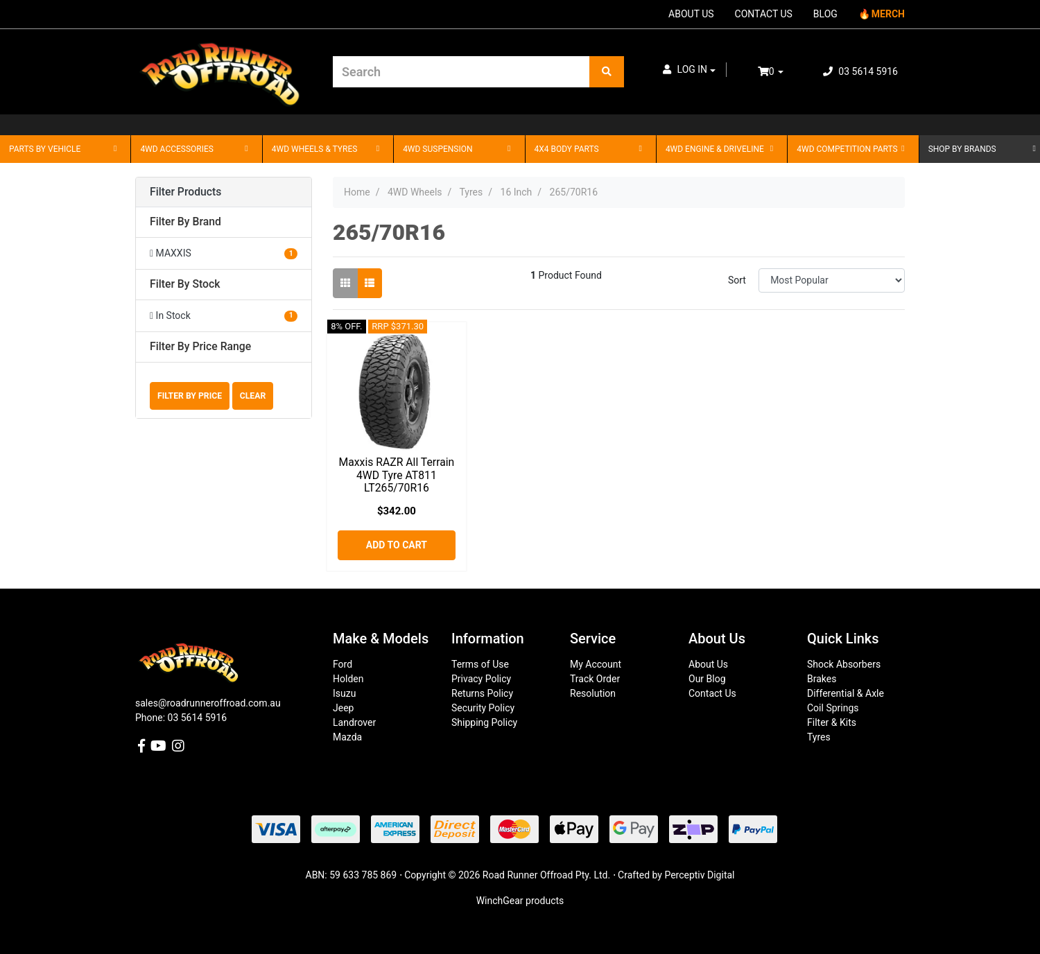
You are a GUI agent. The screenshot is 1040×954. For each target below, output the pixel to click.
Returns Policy (482, 693)
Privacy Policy (481, 678)
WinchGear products (520, 900)
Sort (737, 280)
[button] (689, 69)
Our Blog (707, 678)
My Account (595, 664)
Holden (348, 678)
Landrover (354, 722)
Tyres (819, 737)
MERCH (888, 13)
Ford (342, 664)
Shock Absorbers (844, 664)
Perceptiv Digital (699, 875)
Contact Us (712, 693)
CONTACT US (763, 13)
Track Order (595, 678)
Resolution (593, 693)
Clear (253, 396)
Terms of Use (480, 664)
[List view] (369, 283)
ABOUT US (691, 13)
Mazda (347, 737)
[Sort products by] (832, 280)
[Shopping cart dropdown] (780, 71)
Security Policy (482, 707)
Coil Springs (833, 707)
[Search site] (606, 71)
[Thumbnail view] (345, 283)
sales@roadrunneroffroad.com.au (208, 703)
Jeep (343, 707)
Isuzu (344, 693)
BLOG (825, 13)
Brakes (821, 678)
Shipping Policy (484, 722)
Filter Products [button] (185, 192)
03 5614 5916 (860, 71)
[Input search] (461, 71)
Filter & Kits (831, 722)
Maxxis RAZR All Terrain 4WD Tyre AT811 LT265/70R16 (396, 475)
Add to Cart (396, 544)
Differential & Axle (845, 693)
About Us (708, 664)
